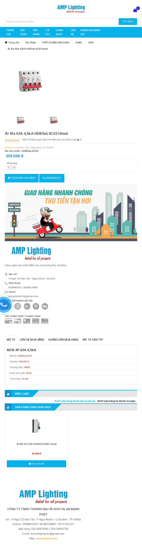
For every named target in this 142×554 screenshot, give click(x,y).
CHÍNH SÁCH (59, 32)
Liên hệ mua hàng (32, 339)
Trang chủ (10, 32)
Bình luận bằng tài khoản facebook (75, 401)
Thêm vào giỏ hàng (22, 177)
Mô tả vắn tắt (93, 339)
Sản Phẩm (30, 42)
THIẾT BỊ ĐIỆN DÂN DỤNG (55, 42)
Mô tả (11, 339)
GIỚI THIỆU (23, 32)
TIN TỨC (47, 32)
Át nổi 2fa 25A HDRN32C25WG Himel (36, 444)
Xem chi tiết (36, 463)
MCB (90, 42)
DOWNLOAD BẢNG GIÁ (90, 32)
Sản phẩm (36, 32)
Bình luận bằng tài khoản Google (116, 401)
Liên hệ (73, 32)
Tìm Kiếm (127, 21)
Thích (9, 147)
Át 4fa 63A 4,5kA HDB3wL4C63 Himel (28, 48)
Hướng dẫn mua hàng (63, 339)
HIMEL (78, 42)
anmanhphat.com (46, 538)
